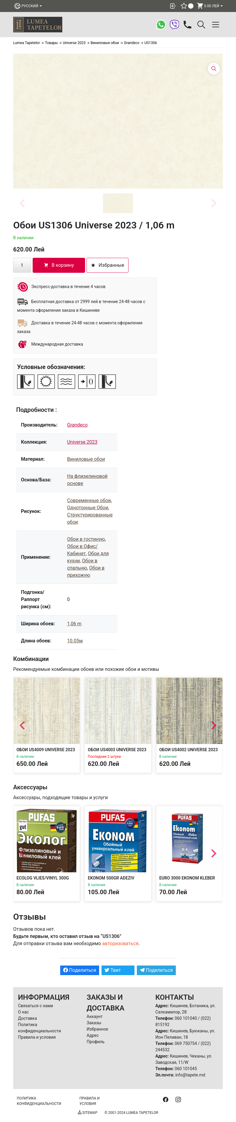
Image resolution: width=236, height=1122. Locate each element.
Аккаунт (94, 1016)
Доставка (27, 1018)
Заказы (94, 1022)
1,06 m (74, 623)
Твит (113, 970)
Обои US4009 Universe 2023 (45, 750)
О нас (23, 1012)
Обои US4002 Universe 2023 (188, 750)
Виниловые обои (86, 459)
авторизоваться (120, 943)
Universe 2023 (82, 442)
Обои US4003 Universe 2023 (117, 750)
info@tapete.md (190, 1075)
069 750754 (186, 1043)
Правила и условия (37, 1037)
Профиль (96, 1041)
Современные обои (89, 500)
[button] (118, 203)
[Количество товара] (22, 265)
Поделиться (79, 970)
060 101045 (186, 1068)
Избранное (97, 1029)
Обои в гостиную (86, 539)
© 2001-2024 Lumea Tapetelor (131, 1113)
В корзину (59, 265)
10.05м (75, 641)
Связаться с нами (35, 1005)
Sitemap (87, 1113)
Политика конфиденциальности (39, 1101)
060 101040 (186, 1018)
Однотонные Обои (87, 507)
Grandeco (77, 425)
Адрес (93, 1035)
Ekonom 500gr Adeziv (111, 878)
